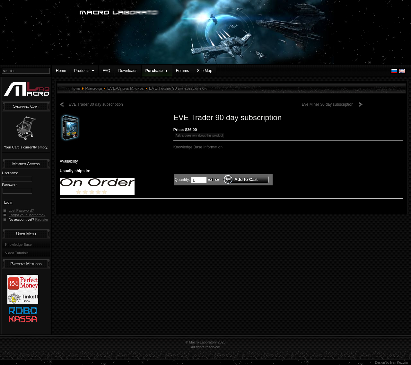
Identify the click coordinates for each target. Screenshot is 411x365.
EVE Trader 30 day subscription (96, 104)
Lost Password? (21, 210)
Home (61, 70)
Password (9, 185)
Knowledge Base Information (198, 147)
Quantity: (183, 179)
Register (41, 219)
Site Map (204, 70)
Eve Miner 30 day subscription (328, 104)
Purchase (93, 88)
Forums (182, 70)
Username (10, 173)
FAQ (106, 70)
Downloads (127, 70)
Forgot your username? (27, 215)
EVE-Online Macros (125, 88)
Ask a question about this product (199, 135)
